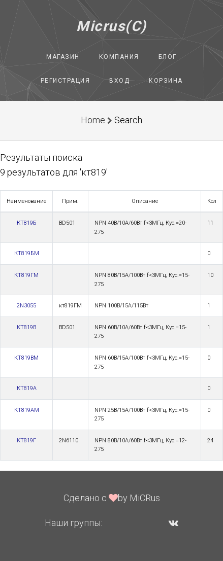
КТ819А (27, 388)
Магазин (63, 56)
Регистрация (65, 80)
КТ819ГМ (26, 275)
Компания (119, 56)
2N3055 (26, 305)
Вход (119, 80)
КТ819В (26, 327)
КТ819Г (26, 440)
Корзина (166, 80)
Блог (167, 56)
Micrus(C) (111, 26)
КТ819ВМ (26, 358)
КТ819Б (27, 223)
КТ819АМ (26, 410)
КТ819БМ (26, 253)
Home (93, 120)
